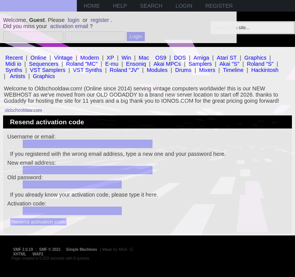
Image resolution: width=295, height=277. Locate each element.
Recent (14, 58)
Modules (157, 70)
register (100, 20)
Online (38, 58)
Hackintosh (264, 70)
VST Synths (87, 70)
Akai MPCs (167, 64)
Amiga (201, 58)
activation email (69, 26)
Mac (144, 58)
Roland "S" (260, 64)
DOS (180, 58)
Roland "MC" (82, 64)
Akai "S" (229, 64)
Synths (13, 70)
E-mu (111, 64)
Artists (17, 76)
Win (126, 58)
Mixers (207, 70)
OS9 (160, 58)
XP (110, 58)
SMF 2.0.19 (23, 249)
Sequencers (43, 64)
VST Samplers (48, 70)
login (74, 20)
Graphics (255, 58)
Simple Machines (81, 249)
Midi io (13, 64)
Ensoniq (136, 64)
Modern (89, 58)
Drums (183, 70)
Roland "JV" (124, 70)
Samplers (200, 64)
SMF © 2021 (50, 249)
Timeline (233, 70)
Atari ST (227, 58)
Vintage (63, 58)
